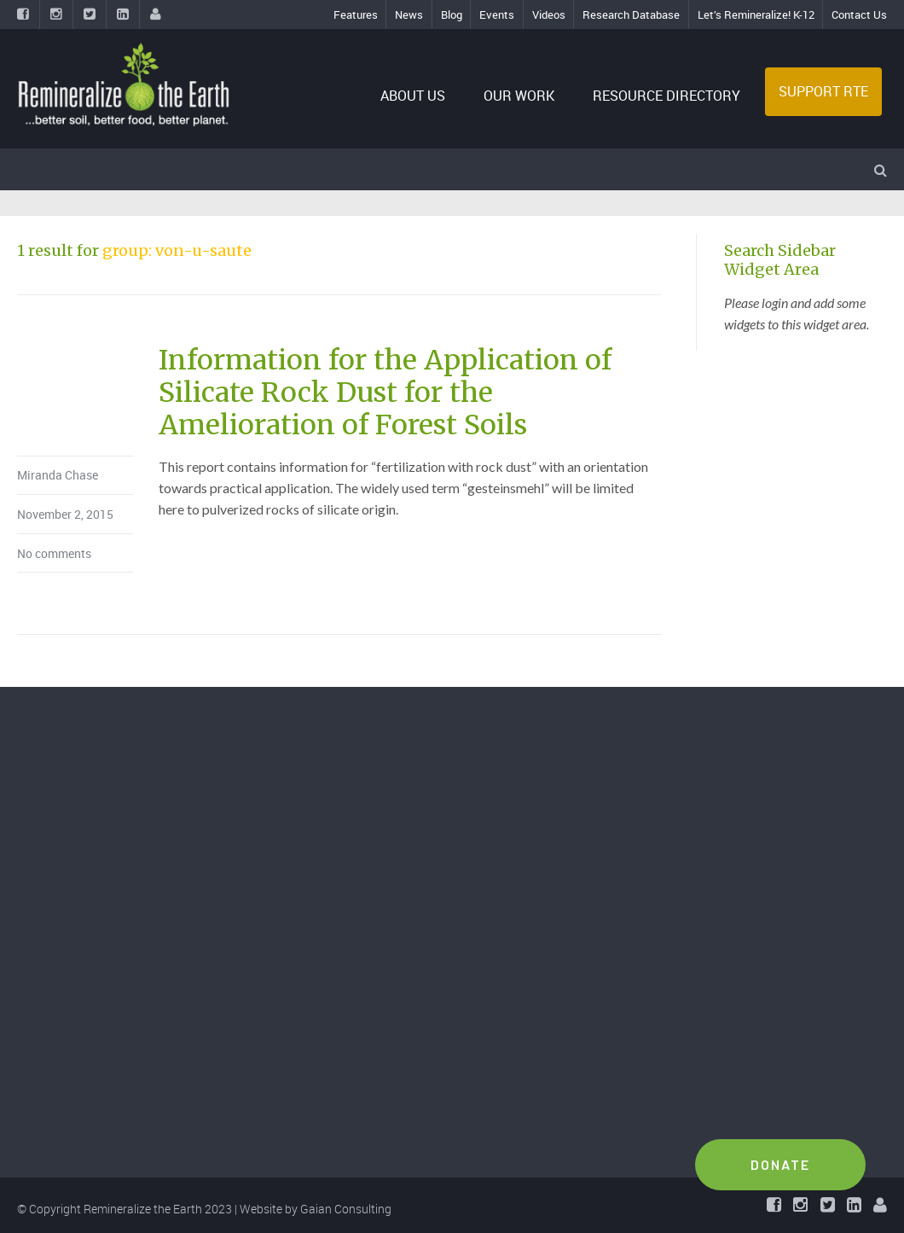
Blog (451, 14)
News (409, 14)
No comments (54, 553)
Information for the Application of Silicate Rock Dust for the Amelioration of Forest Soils (385, 393)
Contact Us (859, 14)
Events (496, 14)
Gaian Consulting (345, 1209)
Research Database (631, 14)
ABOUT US (412, 95)
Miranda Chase (57, 475)
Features (355, 14)
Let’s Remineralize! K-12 (756, 14)
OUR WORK (519, 95)
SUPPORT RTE (823, 91)
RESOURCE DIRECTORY (666, 95)
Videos (548, 14)
